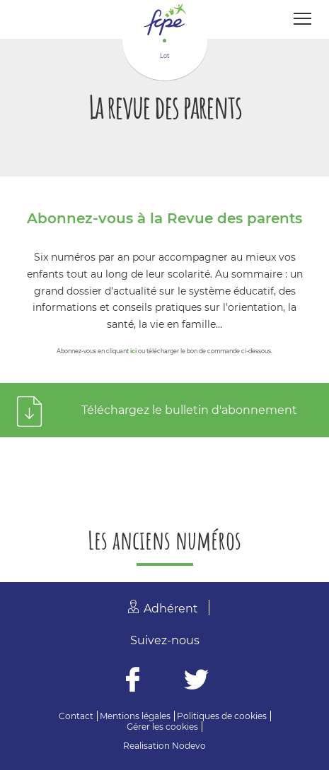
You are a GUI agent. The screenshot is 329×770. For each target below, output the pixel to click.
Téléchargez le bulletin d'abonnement (189, 410)
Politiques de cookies (222, 716)
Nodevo (189, 745)
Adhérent (171, 608)
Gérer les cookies (162, 726)
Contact (76, 716)
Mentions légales (135, 716)
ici (133, 351)
